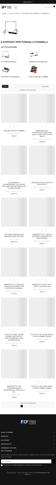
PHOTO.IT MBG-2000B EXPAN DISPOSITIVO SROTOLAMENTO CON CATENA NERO (14, 337)
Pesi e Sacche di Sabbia (38, 77)
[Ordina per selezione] (52, 86)
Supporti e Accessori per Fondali (14, 191)
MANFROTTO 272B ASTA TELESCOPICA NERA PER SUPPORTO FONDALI (14, 286)
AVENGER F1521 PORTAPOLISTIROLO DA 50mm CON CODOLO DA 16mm (42, 133)
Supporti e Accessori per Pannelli (42, 139)
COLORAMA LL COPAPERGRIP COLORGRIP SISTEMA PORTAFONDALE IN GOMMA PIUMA (14, 185)
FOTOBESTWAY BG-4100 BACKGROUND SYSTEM (14, 235)
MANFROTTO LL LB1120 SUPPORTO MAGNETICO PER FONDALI (42, 236)
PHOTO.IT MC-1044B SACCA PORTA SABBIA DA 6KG (42, 335)
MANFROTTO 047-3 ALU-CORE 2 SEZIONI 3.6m (42, 285)
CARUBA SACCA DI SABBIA (14, 131)
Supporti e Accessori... (38, 62)
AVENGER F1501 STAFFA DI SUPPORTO (42, 183)
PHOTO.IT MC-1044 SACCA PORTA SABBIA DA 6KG (42, 387)
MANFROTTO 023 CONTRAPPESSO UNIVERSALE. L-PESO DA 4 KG (14, 389)
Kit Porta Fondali (8, 62)
